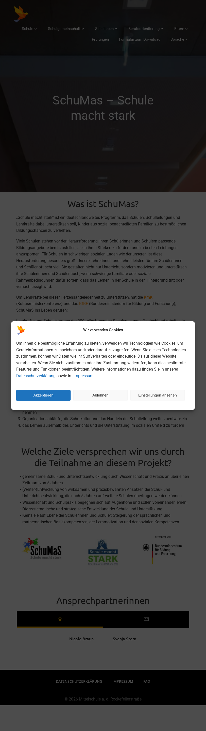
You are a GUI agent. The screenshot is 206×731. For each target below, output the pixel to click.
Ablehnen (100, 395)
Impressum (84, 375)
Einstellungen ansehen (157, 395)
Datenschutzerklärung (36, 375)
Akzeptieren (43, 395)
